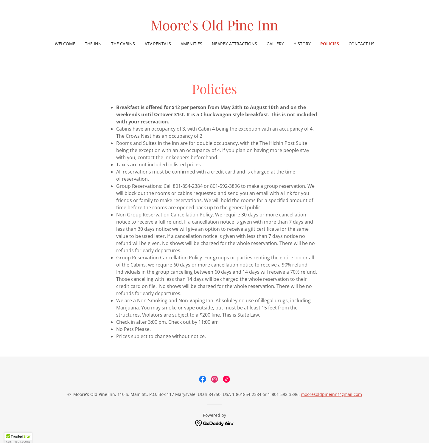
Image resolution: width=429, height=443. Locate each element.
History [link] (302, 44)
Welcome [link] (65, 44)
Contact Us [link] (361, 44)
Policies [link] (329, 44)
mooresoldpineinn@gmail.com (331, 394)
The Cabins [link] (123, 44)
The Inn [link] (93, 44)
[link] (214, 28)
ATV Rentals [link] (157, 44)
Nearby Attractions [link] (234, 44)
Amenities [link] (191, 44)
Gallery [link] (275, 44)
